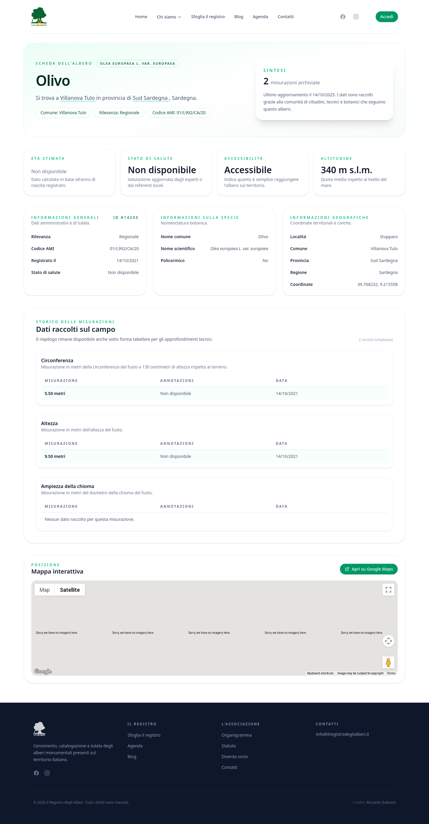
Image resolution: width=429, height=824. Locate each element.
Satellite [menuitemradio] (70, 590)
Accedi (386, 16)
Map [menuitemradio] (45, 590)
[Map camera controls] (388, 641)
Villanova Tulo (78, 97)
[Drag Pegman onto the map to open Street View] (388, 662)
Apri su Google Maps (369, 569)
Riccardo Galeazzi (381, 802)
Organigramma (237, 735)
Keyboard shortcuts (320, 673)
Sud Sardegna (151, 97)
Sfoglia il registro (208, 16)
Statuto (229, 746)
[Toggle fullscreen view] (388, 590)
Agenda (260, 16)
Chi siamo (169, 17)
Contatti (286, 16)
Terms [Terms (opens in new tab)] (391, 673)
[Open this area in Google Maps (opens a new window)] (43, 672)
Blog (238, 16)
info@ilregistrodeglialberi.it (342, 734)
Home (141, 16)
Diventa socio (235, 756)
